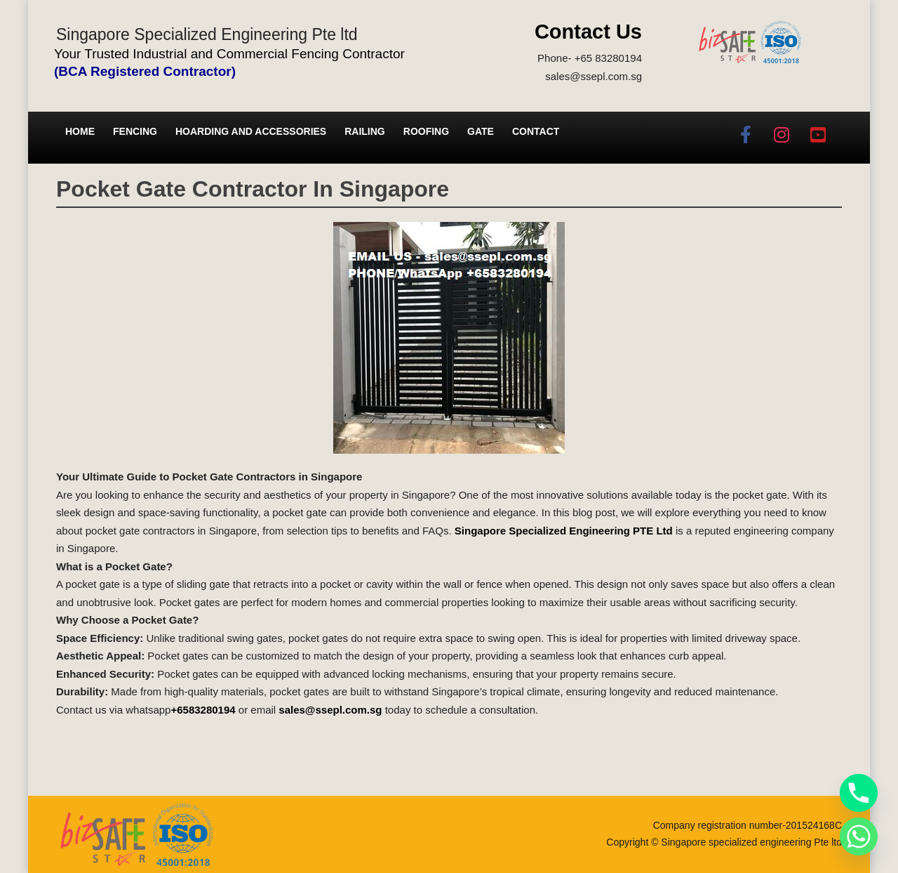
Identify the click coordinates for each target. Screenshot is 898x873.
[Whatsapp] (859, 836)
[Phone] (859, 793)
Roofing (426, 131)
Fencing (135, 131)
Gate (480, 131)
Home (80, 131)
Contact (535, 131)
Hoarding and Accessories (250, 131)
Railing (364, 131)
